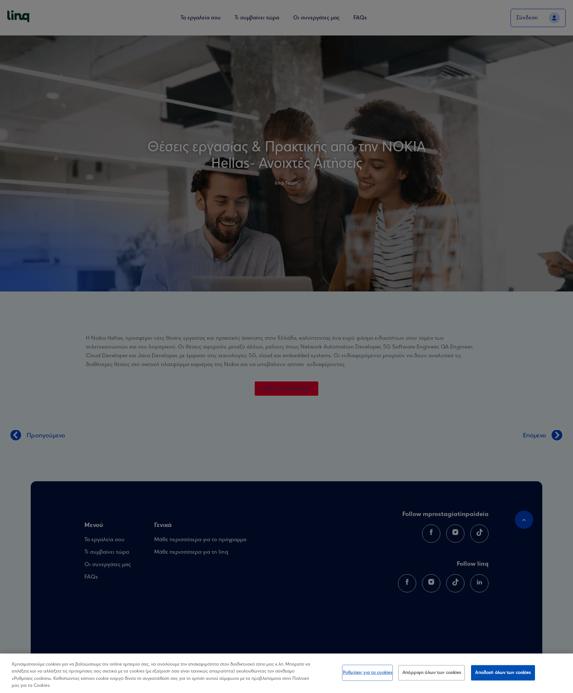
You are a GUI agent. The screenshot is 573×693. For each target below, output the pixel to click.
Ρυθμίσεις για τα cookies (367, 673)
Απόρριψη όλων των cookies (431, 673)
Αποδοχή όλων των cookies (503, 673)
